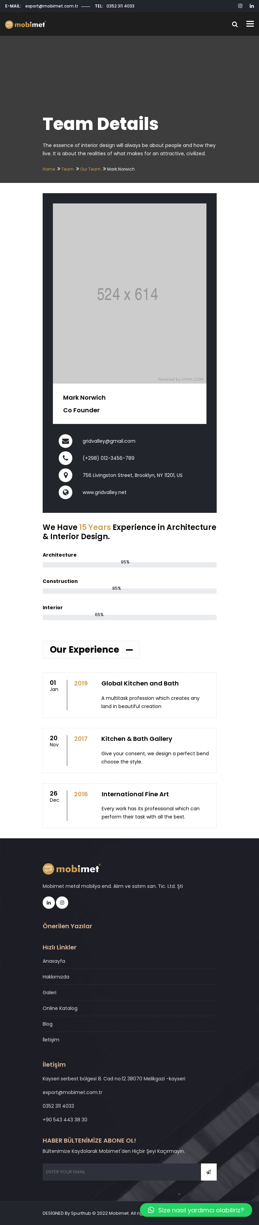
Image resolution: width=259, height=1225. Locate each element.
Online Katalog (60, 1008)
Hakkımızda (56, 976)
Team (67, 169)
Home (49, 169)
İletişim (51, 1039)
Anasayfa (54, 961)
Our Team (90, 169)
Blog (48, 1024)
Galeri (49, 992)
